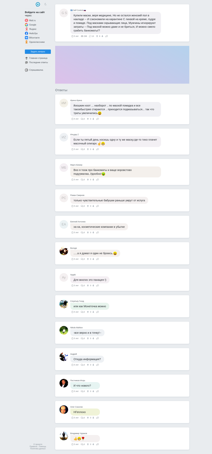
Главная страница (36, 58)
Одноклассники (35, 42)
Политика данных (38, 449)
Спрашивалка (34, 70)
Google (30, 24)
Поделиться (106, 36)
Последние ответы (36, 62)
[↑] (97, 36)
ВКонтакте (32, 37)
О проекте (37, 444)
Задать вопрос (38, 51)
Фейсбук (31, 33)
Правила (33, 446)
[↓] (102, 36)
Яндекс (31, 29)
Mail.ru (30, 20)
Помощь (42, 446)
